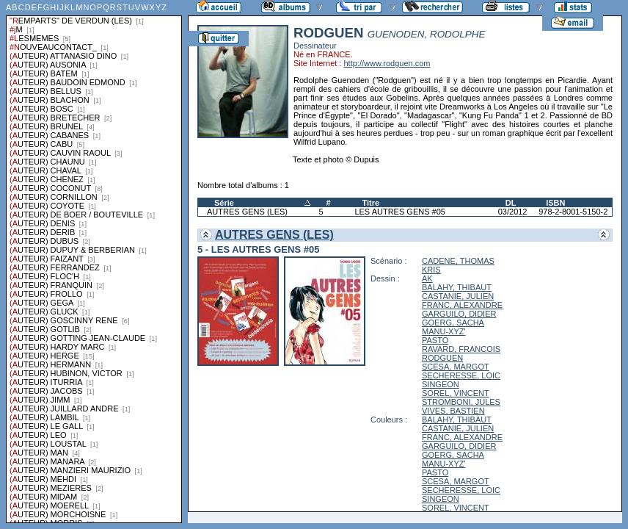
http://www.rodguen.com (386, 63)
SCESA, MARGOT (455, 366)
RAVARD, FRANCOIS (461, 349)
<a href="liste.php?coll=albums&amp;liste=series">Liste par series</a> (94, 261)
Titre (370, 202)
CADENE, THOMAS (458, 260)
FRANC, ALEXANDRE (462, 305)
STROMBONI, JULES (461, 401)
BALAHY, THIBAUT (457, 287)
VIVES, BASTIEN (453, 410)
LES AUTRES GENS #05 (399, 211)
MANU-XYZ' (444, 331)
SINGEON (440, 384)
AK (427, 278)
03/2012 (512, 211)
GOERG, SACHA (453, 322)
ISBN (555, 202)
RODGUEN (442, 357)
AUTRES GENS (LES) (247, 211)
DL (510, 202)
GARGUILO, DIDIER (459, 313)
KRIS (431, 269)
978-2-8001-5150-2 (572, 211)
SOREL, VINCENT (455, 393)
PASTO (435, 340)
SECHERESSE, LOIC (461, 375)
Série (224, 202)
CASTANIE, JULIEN (458, 296)
